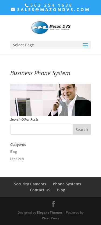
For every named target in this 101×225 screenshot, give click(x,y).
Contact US (40, 189)
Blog (13, 151)
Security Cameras (30, 183)
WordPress (50, 218)
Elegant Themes (49, 212)
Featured (17, 159)
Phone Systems (67, 183)
